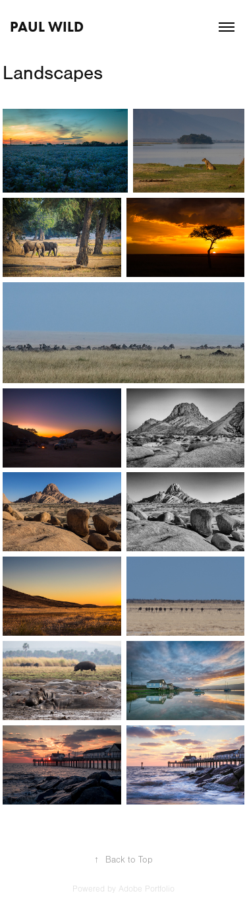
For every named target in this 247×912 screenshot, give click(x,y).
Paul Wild (47, 27)
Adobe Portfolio (147, 889)
